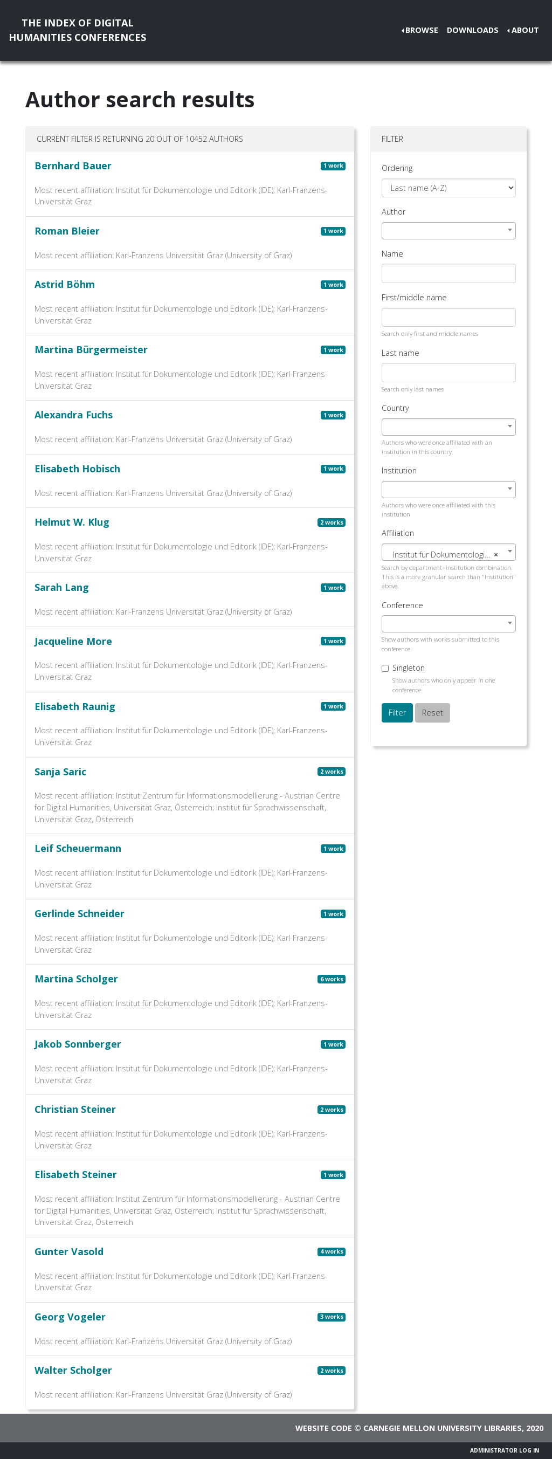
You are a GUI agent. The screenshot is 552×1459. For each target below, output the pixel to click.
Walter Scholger (73, 1370)
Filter (397, 712)
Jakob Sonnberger (77, 1043)
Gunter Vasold (69, 1251)
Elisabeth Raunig (74, 706)
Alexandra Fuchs (73, 414)
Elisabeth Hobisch (77, 468)
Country (395, 408)
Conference (402, 605)
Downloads (473, 30)
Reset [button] (432, 712)
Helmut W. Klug (71, 521)
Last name (400, 353)
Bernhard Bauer (73, 165)
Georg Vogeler (70, 1316)
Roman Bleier (67, 230)
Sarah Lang (61, 587)
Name (392, 254)
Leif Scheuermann (77, 848)
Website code (323, 1428)
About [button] (525, 30)
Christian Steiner (75, 1109)
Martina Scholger (76, 978)
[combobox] (449, 230)
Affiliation (398, 533)
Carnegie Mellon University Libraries (442, 1428)
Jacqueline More (73, 641)
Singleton (408, 668)
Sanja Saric (60, 771)
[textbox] (449, 554)
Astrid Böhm (64, 284)
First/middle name (414, 297)
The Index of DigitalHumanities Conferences (77, 30)
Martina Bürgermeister (91, 349)
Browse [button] (421, 30)
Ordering (397, 168)
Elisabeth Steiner (75, 1174)
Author (393, 212)
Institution (399, 470)
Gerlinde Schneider (79, 913)
